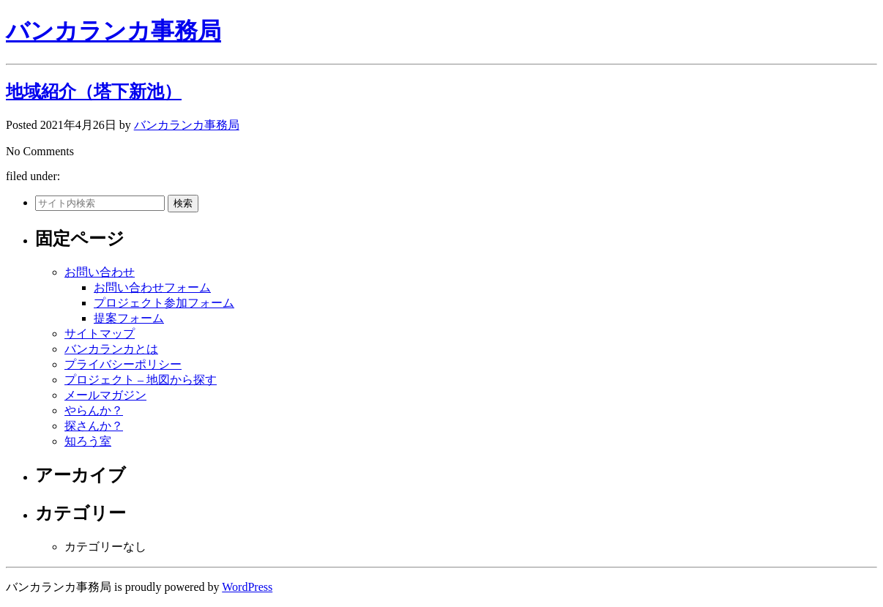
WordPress (247, 587)
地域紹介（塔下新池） (94, 91)
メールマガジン (105, 395)
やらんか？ (93, 410)
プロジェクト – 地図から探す (140, 379)
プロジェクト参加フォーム (164, 303)
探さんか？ (93, 426)
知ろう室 (87, 441)
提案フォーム (129, 318)
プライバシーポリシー (123, 364)
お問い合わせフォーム (152, 287)
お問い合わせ (99, 272)
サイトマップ (99, 333)
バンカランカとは (111, 349)
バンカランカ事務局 (113, 31)
